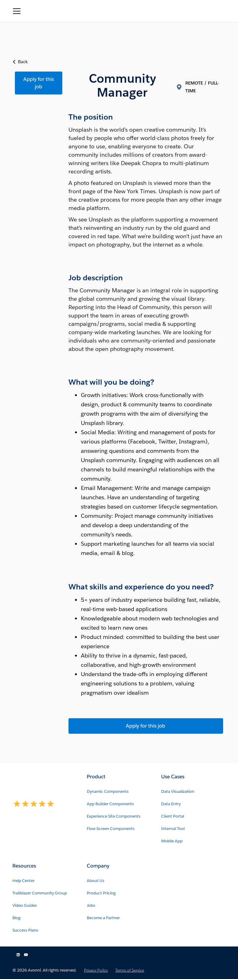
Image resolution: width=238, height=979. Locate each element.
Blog (16, 917)
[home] (52, 11)
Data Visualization (177, 791)
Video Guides (24, 905)
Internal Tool (173, 828)
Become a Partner (103, 917)
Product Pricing (101, 893)
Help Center (23, 880)
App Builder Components (110, 803)
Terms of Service (129, 970)
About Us (95, 880)
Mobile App (172, 841)
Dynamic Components (108, 791)
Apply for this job (38, 83)
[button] (16, 11)
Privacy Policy (96, 970)
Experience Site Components (113, 816)
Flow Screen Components (110, 828)
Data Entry (171, 803)
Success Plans (25, 930)
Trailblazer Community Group (39, 893)
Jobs (91, 905)
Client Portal (172, 816)
